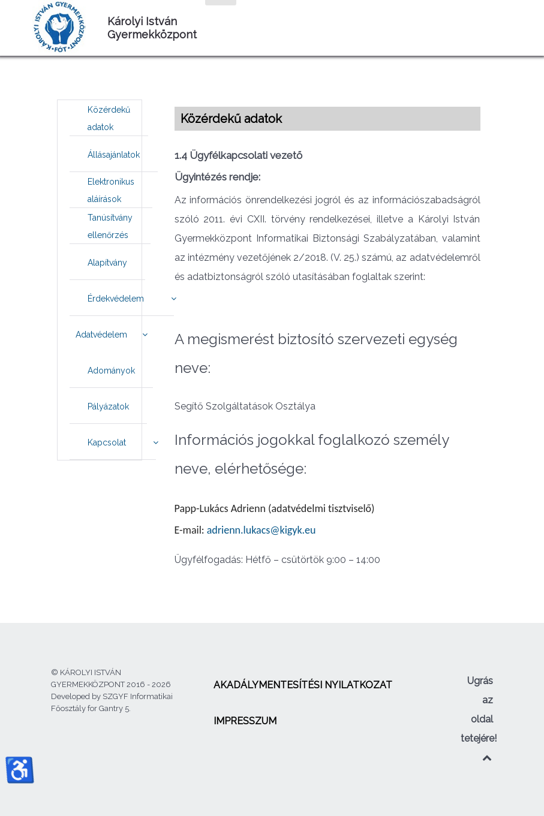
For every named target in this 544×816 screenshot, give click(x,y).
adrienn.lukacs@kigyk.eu (261, 530)
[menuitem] (109, 118)
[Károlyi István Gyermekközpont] (62, 27)
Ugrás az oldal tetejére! (479, 718)
